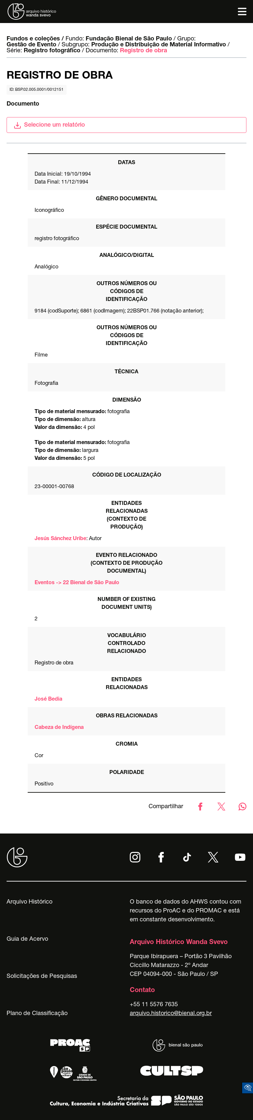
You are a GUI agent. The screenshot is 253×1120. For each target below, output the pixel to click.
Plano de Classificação (37, 1014)
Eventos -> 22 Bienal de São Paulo (77, 583)
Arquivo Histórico (29, 902)
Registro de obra (143, 51)
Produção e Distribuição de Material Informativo (158, 45)
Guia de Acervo (27, 939)
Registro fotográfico (52, 51)
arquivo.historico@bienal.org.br (171, 1014)
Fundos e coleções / (35, 39)
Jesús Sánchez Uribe (60, 539)
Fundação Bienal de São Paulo (129, 39)
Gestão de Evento (31, 45)
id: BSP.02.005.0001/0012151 (37, 90)
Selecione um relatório (49, 125)
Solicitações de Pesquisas (42, 977)
